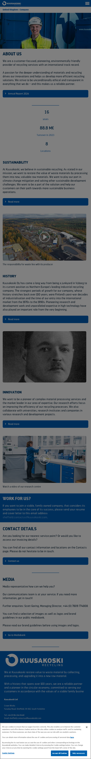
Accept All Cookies (59, 753)
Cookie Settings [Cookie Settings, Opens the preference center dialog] (8, 753)
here (72, 737)
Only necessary (79, 753)
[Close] (87, 727)
